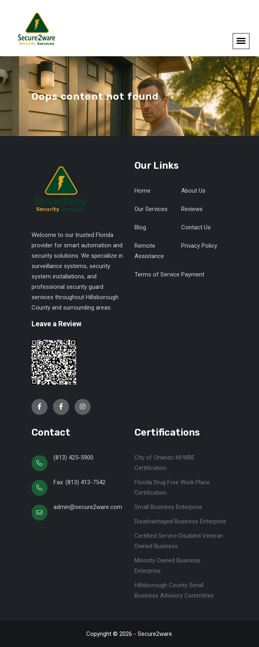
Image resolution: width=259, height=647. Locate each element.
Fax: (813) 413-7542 (79, 482)
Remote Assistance (149, 251)
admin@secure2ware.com (87, 507)
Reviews (192, 209)
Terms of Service (157, 274)
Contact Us (196, 227)
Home (142, 190)
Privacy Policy (199, 245)
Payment (192, 274)
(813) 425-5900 (73, 457)
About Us (193, 190)
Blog (140, 227)
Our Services (151, 209)
